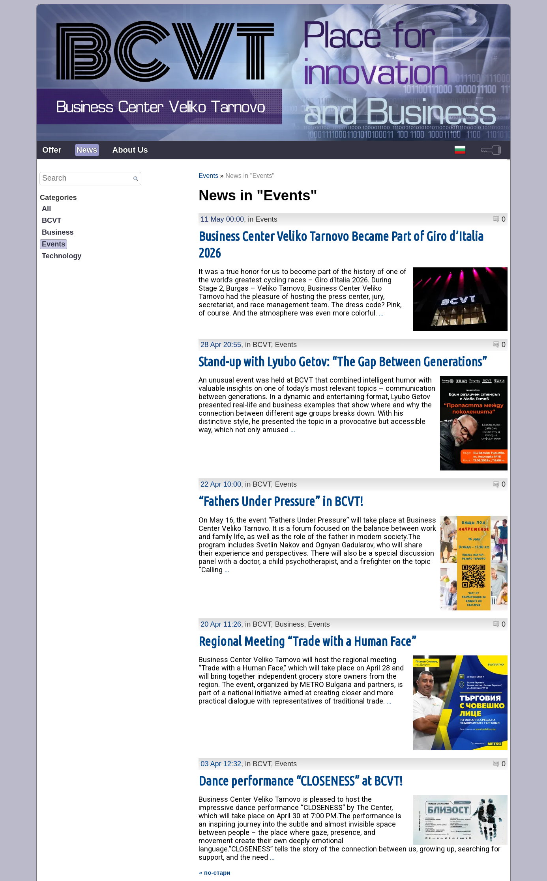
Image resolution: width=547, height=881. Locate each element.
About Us (130, 150)
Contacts (259, 869)
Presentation (225, 869)
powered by (495, 868)
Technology (61, 256)
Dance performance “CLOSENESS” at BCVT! (301, 749)
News (87, 150)
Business (58, 232)
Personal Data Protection (307, 869)
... (381, 313)
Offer (52, 150)
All (46, 209)
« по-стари (214, 841)
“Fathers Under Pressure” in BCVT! (281, 485)
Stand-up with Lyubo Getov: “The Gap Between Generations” (343, 354)
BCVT (51, 220)
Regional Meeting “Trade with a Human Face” (307, 617)
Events (53, 244)
